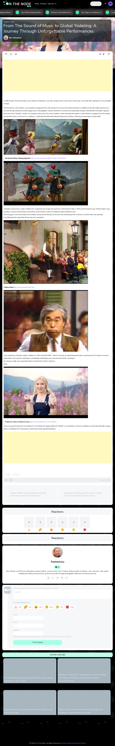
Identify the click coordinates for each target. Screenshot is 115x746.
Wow (51, 607)
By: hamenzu (15, 37)
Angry (72, 607)
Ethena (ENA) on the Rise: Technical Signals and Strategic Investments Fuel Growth (81, 711)
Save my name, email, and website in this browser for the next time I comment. (43, 636)
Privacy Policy (80, 743)
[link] (109, 54)
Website (16, 630)
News (37, 4)
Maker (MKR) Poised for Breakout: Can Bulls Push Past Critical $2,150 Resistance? (28, 494)
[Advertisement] (57, 78)
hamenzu (57, 562)
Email (15, 622)
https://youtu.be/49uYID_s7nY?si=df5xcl (43, 422)
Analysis (43, 4)
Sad (61, 607)
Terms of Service (67, 743)
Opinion (51, 4)
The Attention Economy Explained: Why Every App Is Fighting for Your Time (29, 679)
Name (16, 615)
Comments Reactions (21, 602)
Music (13, 22)
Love (30, 607)
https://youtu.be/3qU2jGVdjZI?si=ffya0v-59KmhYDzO (48, 158)
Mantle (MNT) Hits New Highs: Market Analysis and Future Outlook (28, 711)
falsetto (7, 475)
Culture (6, 22)
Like (20, 607)
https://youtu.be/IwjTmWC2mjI (24, 287)
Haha (40, 607)
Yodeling (16, 475)
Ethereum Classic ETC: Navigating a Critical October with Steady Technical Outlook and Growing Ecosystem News (82, 677)
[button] (105, 3)
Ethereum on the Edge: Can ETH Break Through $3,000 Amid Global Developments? (83, 494)
